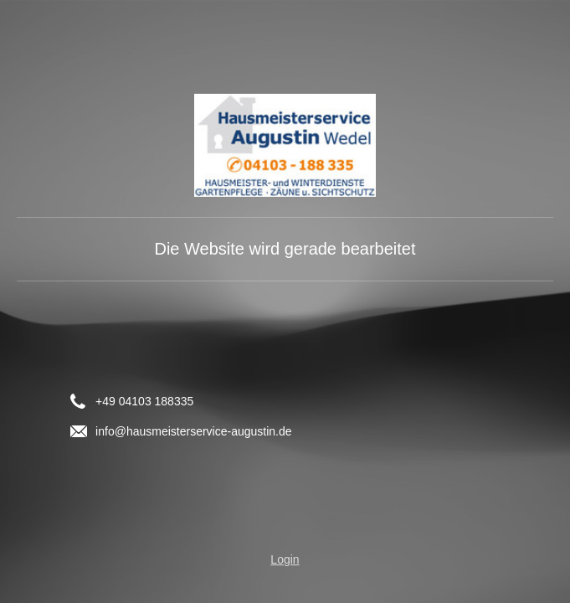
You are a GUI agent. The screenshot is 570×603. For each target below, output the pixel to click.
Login (284, 559)
